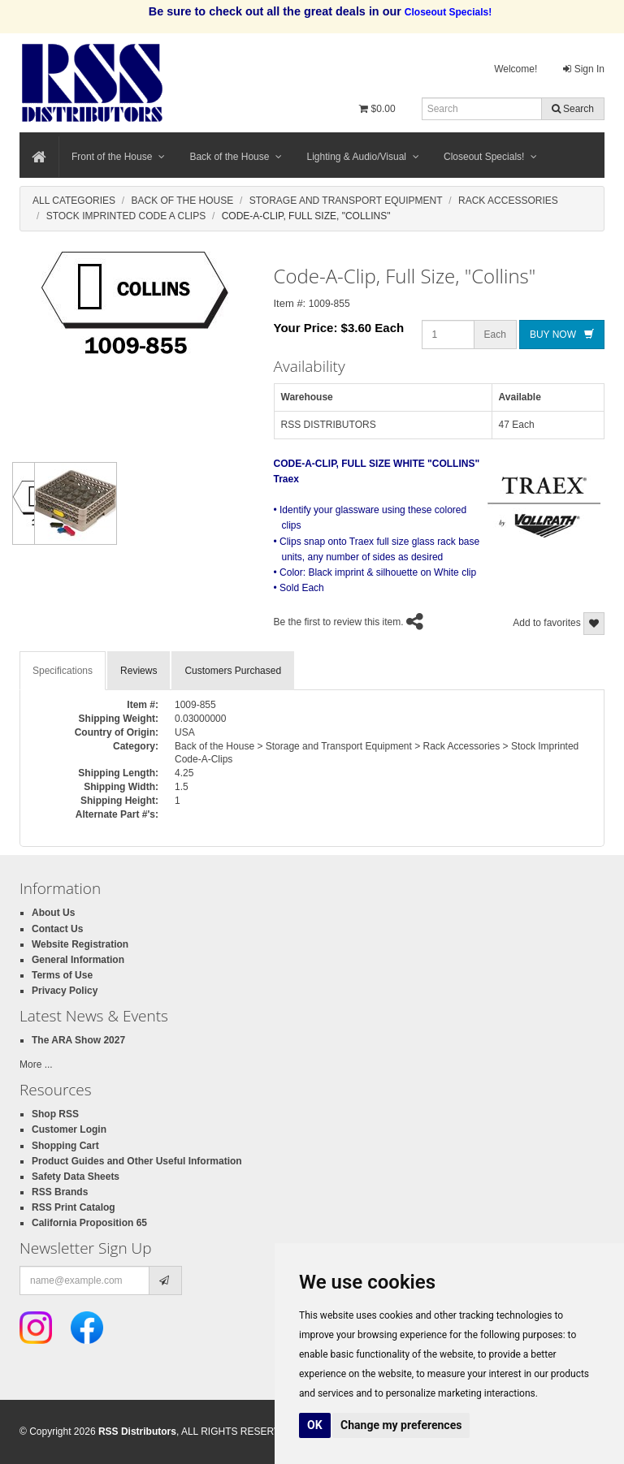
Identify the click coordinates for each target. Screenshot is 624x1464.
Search (573, 108)
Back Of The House (182, 200)
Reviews (138, 670)
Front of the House (118, 157)
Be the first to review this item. (339, 622)
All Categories (73, 200)
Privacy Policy (65, 990)
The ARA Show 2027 (78, 1040)
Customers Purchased (232, 670)
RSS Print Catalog (73, 1207)
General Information (78, 959)
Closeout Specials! (490, 157)
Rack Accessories (508, 200)
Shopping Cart (65, 1145)
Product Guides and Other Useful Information (137, 1161)
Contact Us (57, 929)
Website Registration (80, 944)
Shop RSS (55, 1114)
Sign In (583, 69)
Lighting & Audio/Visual (362, 157)
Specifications (62, 670)
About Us (53, 912)
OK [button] (315, 1425)
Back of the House (235, 157)
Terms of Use (62, 975)
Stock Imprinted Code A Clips (126, 216)
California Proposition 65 (89, 1223)
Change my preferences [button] (401, 1425)
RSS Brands (60, 1192)
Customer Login (69, 1129)
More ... (36, 1064)
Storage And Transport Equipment (346, 200)
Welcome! (515, 69)
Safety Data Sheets (75, 1176)
